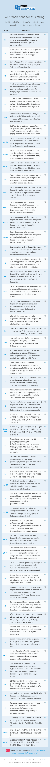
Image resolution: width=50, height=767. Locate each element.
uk (5, 708)
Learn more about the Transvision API (25, 753)
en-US (5, 167)
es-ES (5, 222)
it (5, 406)
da (5, 89)
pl (5, 526)
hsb (5, 342)
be (5, 40)
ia (5, 368)
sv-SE (5, 655)
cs (5, 64)
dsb (5, 118)
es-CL (5, 207)
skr (5, 618)
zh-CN (5, 733)
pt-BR (5, 539)
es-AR (5, 192)
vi (5, 722)
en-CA (5, 142)
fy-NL (5, 292)
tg (5, 670)
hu (5, 354)
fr (5, 263)
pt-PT (5, 553)
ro (5, 579)
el (5, 130)
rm (5, 567)
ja (5, 418)
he (5, 331)
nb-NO (5, 485)
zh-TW (5, 742)
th (5, 685)
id (5, 381)
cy (5, 76)
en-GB (5, 154)
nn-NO (5, 512)
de (5, 104)
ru (5, 592)
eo (5, 179)
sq (5, 643)
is (5, 394)
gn (5, 320)
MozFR (43, 760)
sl (5, 630)
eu (5, 251)
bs (5, 53)
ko (5, 474)
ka (5, 446)
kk (5, 462)
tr (5, 696)
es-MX (5, 237)
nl (5, 499)
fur (5, 277)
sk (5, 606)
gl (5, 306)
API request (41, 750)
